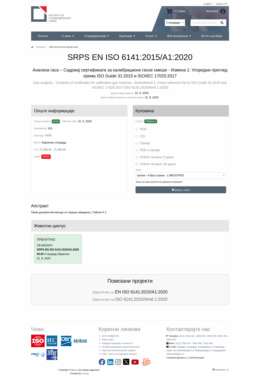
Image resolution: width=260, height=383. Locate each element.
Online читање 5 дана (154, 157)
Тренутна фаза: (42, 121)
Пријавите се (222, 369)
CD (140, 136)
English (208, 4)
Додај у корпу (181, 190)
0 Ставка (175, 11)
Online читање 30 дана (155, 164)
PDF (141, 129)
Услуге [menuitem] (149, 36)
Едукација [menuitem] (125, 36)
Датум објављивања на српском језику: (122, 97)
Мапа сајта (107, 339)
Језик (138, 170)
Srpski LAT (221, 4)
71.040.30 (45, 149)
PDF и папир (147, 150)
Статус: (139, 121)
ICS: (36, 149)
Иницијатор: (40, 128)
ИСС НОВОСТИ (110, 336)
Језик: (37, 156)
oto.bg (85, 373)
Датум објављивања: (122, 93)
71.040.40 (60, 149)
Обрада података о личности (117, 343)
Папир (142, 143)
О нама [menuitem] (66, 36)
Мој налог (215, 11)
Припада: (39, 135)
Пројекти (41, 47)
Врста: (37, 142)
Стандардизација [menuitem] (95, 36)
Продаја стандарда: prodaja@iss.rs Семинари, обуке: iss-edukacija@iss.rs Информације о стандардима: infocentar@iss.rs (196, 350)
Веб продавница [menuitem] (177, 36)
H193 (48, 135)
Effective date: (69, 121)
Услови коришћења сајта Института (120, 347)
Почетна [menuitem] (43, 36)
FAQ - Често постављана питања (119, 354)
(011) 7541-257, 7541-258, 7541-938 (194, 343)
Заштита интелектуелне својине (118, 350)
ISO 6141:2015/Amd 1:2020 (141, 299)
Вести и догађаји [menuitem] (211, 36)
